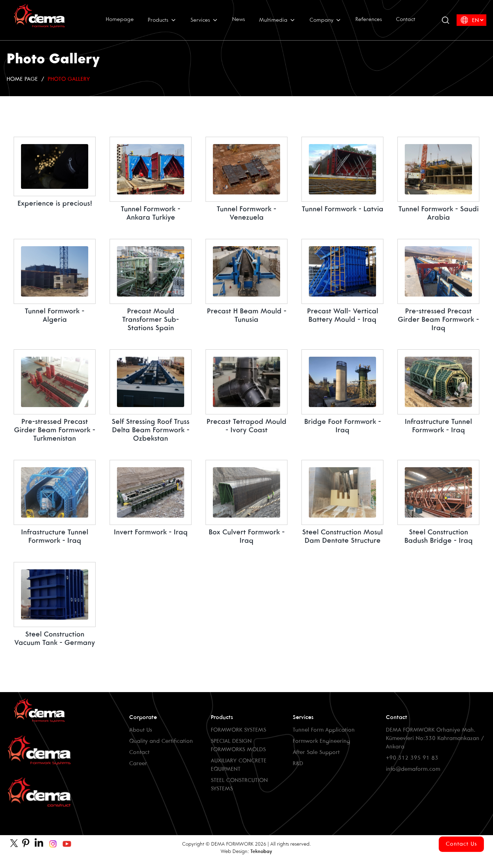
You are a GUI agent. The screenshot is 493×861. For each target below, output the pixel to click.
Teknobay (261, 851)
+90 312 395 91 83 (412, 758)
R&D (298, 763)
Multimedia (277, 20)
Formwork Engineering (321, 741)
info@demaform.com (413, 769)
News (238, 19)
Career (138, 763)
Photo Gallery (69, 79)
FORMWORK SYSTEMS (238, 730)
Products (162, 20)
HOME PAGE (22, 79)
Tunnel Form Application (324, 730)
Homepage (120, 19)
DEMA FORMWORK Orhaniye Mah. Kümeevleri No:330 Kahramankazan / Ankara (435, 738)
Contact (405, 19)
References (368, 19)
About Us (140, 730)
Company (325, 20)
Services (204, 20)
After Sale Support (316, 752)
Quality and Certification (161, 741)
